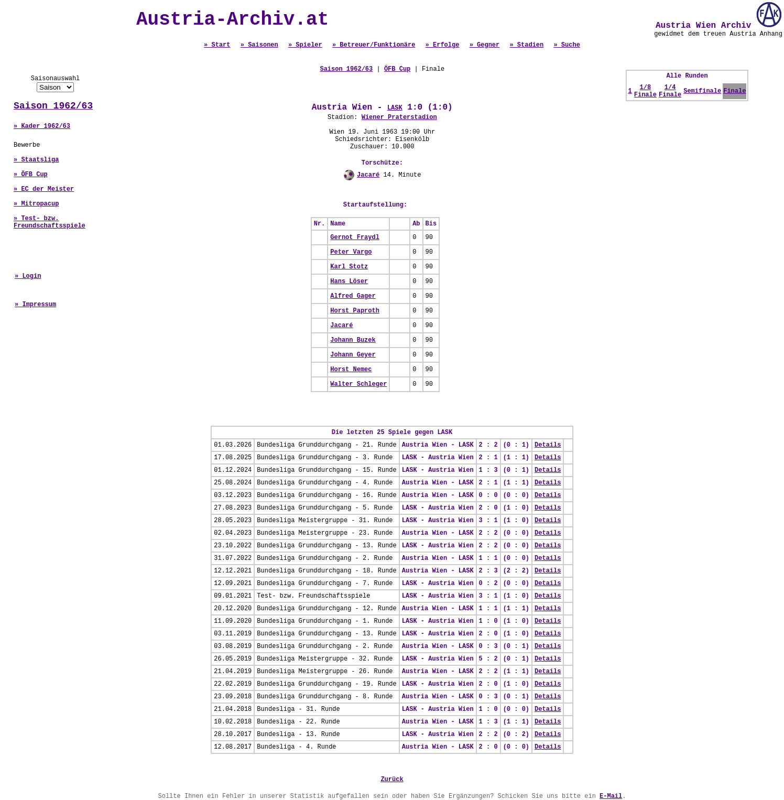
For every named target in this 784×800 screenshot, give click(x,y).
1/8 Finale (645, 91)
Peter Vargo (351, 252)
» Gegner (485, 45)
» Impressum (35, 304)
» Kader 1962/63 (42, 126)
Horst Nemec (351, 369)
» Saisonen (259, 45)
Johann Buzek (352, 340)
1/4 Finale (670, 91)
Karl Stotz (349, 267)
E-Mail (611, 796)
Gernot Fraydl (354, 237)
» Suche (566, 45)
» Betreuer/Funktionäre (373, 45)
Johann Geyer (352, 355)
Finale (734, 91)
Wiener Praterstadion (399, 117)
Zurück (391, 779)
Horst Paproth (354, 311)
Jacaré (368, 175)
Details (548, 445)
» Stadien (526, 45)
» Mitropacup (36, 204)
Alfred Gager (352, 296)
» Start (217, 45)
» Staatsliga (36, 160)
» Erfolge (443, 45)
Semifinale (702, 91)
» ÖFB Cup (31, 174)
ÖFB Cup (397, 69)
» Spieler (305, 45)
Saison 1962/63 (53, 106)
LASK (394, 108)
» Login (28, 276)
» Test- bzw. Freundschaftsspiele (49, 222)
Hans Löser (349, 281)
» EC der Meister (44, 189)
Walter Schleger (358, 384)
